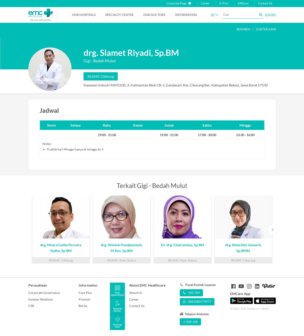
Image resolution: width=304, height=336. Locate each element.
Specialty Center (119, 15)
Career (205, 3)
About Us (135, 293)
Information (186, 15)
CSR (31, 306)
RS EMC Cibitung (101, 76)
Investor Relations (40, 299)
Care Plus (85, 293)
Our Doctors (154, 15)
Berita (83, 306)
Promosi (84, 299)
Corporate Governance (44, 293)
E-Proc (224, 3)
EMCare (243, 3)
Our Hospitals (84, 15)
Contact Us (265, 3)
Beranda (243, 29)
